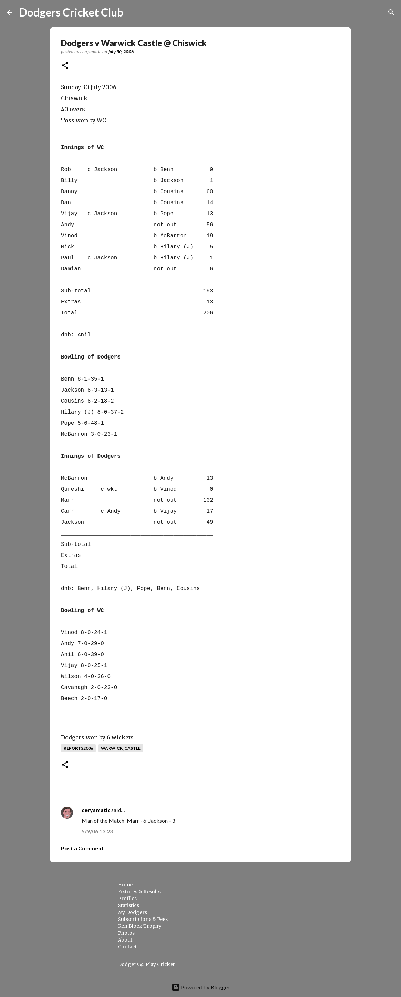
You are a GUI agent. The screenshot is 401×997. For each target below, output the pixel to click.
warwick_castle (121, 748)
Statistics (128, 905)
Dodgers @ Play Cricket (146, 964)
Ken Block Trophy (139, 926)
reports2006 (78, 748)
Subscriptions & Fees (143, 919)
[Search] (133, 12)
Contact (127, 947)
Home (125, 885)
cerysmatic (96, 810)
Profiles (127, 898)
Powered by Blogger (201, 987)
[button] (65, 66)
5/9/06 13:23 (97, 831)
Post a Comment (82, 848)
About (125, 940)
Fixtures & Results (139, 892)
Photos (126, 933)
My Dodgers (132, 912)
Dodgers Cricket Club (71, 12)
